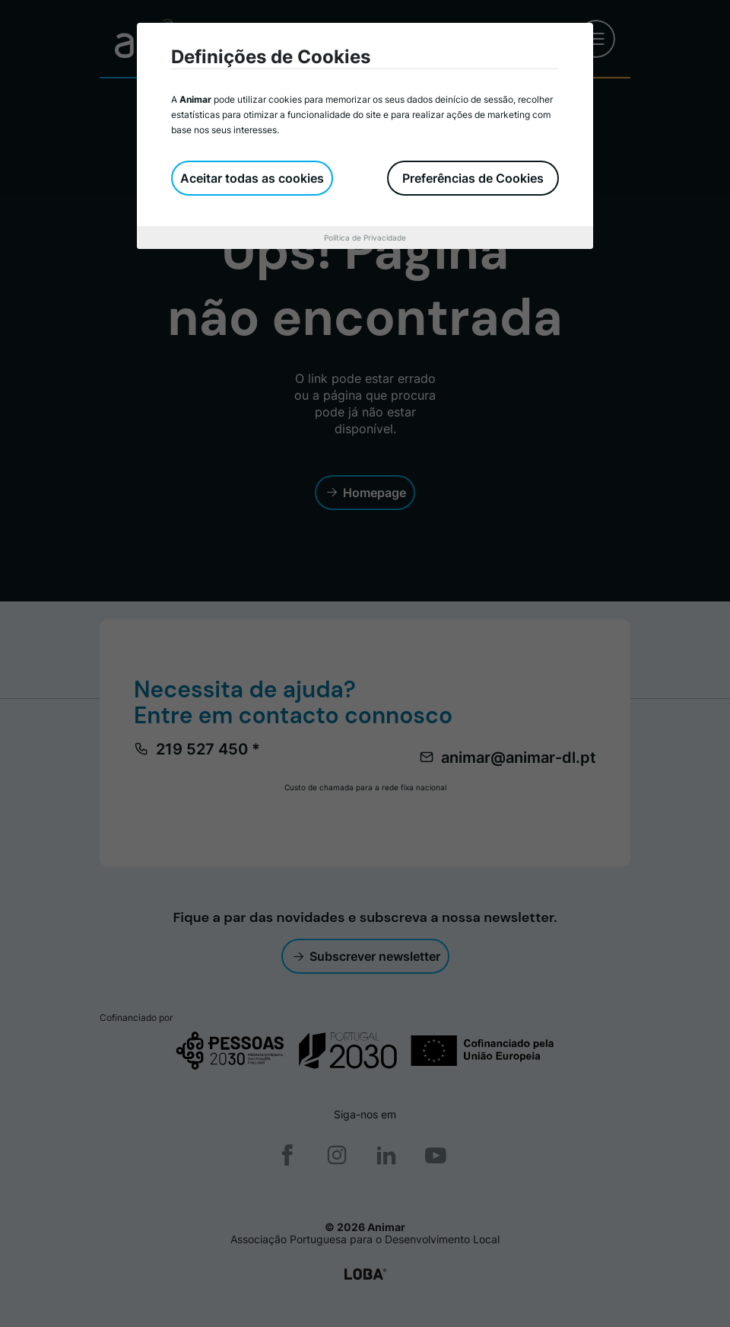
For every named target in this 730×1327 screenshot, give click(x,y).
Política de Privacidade (365, 237)
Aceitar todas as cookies (252, 178)
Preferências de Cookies (473, 178)
